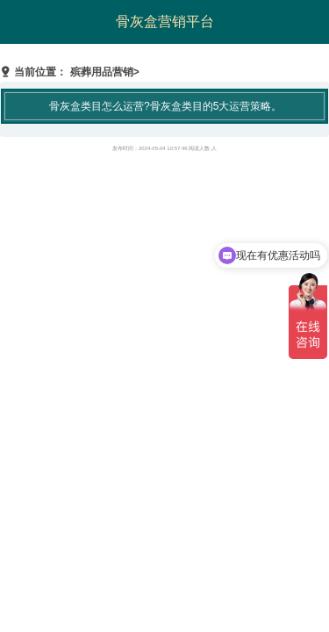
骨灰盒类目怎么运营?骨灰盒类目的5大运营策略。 (165, 106)
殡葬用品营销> (104, 72)
